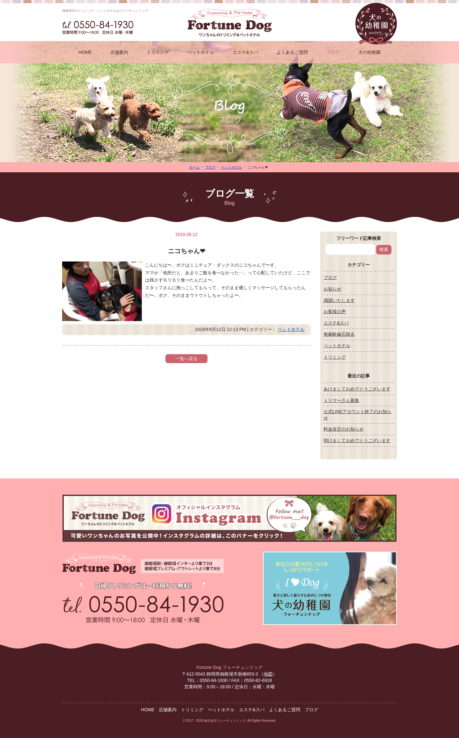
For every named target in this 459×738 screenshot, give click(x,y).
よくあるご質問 (292, 52)
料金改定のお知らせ (344, 429)
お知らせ (332, 288)
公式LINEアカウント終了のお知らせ (357, 414)
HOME (85, 52)
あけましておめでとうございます (357, 388)
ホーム (194, 167)
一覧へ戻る (186, 358)
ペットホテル (200, 52)
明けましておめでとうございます (357, 440)
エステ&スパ (245, 52)
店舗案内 (119, 52)
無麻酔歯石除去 (339, 334)
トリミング (158, 52)
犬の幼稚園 (369, 52)
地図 (268, 674)
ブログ (333, 52)
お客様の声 (335, 311)
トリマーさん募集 (341, 400)
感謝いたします (339, 300)
